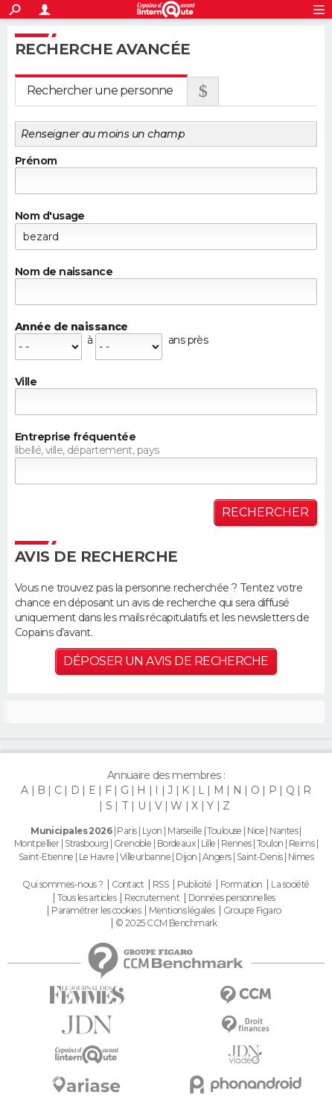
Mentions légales (181, 910)
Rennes (236, 843)
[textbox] (166, 401)
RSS (160, 884)
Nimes (300, 856)
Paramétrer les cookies (96, 910)
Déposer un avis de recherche (165, 661)
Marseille (184, 830)
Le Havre (97, 856)
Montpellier (37, 843)
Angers (217, 856)
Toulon (270, 843)
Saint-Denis (260, 856)
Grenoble (133, 843)
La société (290, 884)
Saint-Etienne (46, 856)
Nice (255, 830)
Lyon (152, 830)
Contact (128, 884)
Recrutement (151, 898)
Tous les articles (86, 898)
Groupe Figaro (252, 910)
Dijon (186, 856)
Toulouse (224, 830)
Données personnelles (231, 898)
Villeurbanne (145, 856)
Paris (126, 830)
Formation (241, 884)
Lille (208, 843)
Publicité (194, 884)
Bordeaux (176, 843)
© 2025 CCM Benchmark (166, 923)
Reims (301, 843)
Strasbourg (86, 843)
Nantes (283, 830)
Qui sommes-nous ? (62, 884)
